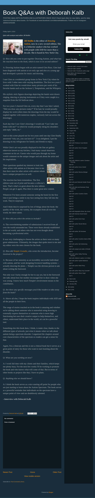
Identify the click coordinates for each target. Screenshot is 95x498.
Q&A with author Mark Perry (77, 265)
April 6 (71, 241)
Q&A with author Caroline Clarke (78, 193)
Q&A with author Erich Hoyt (77, 219)
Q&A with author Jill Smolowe (77, 231)
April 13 (71, 209)
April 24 (71, 169)
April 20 (71, 184)
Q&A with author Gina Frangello (78, 148)
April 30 (71, 145)
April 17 (71, 199)
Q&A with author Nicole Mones (77, 224)
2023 (69, 95)
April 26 (71, 158)
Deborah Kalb (72, 296)
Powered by (78, 55)
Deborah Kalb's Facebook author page (78, 71)
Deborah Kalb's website (74, 68)
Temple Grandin (20, 251)
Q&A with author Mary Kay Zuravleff (79, 270)
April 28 (71, 153)
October (71, 125)
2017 (69, 111)
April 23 (71, 174)
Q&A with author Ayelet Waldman (78, 260)
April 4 (71, 251)
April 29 (71, 150)
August (71, 130)
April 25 (71, 164)
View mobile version (32, 476)
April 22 (71, 177)
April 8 (71, 234)
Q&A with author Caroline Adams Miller (80, 239)
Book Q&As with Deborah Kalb (43, 12)
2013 (69, 287)
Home (32, 472)
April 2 (71, 268)
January (71, 284)
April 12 (71, 216)
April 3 (71, 263)
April (70, 140)
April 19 (71, 191)
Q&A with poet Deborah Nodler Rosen (80, 182)
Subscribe (78, 49)
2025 (69, 91)
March (71, 279)
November (72, 123)
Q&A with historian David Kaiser (78, 214)
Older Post (57, 472)
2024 (69, 93)
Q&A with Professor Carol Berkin (78, 143)
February (72, 281)
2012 (69, 289)
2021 (69, 101)
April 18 (71, 196)
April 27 (71, 155)
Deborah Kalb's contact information (77, 66)
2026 (69, 88)
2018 (69, 108)
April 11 (71, 221)
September (72, 128)
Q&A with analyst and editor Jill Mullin (79, 249)
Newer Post (7, 472)
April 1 (71, 275)
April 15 (71, 204)
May (70, 138)
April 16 (71, 201)
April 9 (71, 229)
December (72, 120)
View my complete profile (73, 299)
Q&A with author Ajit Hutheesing (78, 244)
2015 (69, 116)
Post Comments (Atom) (17, 481)
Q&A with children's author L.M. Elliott (79, 258)
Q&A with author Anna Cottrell (77, 167)
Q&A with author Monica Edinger (78, 172)
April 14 (71, 206)
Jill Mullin (28, 41)
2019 (69, 106)
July (70, 133)
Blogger (51, 492)
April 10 (71, 226)
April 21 (71, 179)
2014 (69, 118)
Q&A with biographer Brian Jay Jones (79, 211)
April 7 (71, 236)
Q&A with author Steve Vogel (77, 273)
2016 (69, 113)
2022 (69, 98)
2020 (69, 103)
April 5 (71, 246)
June (71, 135)
